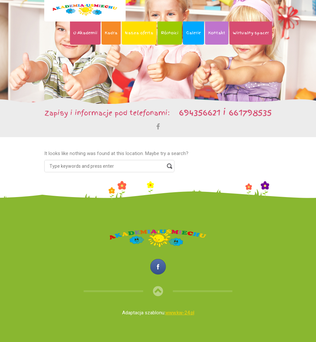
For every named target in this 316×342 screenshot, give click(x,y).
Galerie (193, 33)
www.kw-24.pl (179, 313)
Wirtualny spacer (251, 33)
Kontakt (216, 33)
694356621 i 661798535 (222, 112)
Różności (170, 33)
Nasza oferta (139, 33)
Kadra (111, 33)
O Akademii (85, 33)
